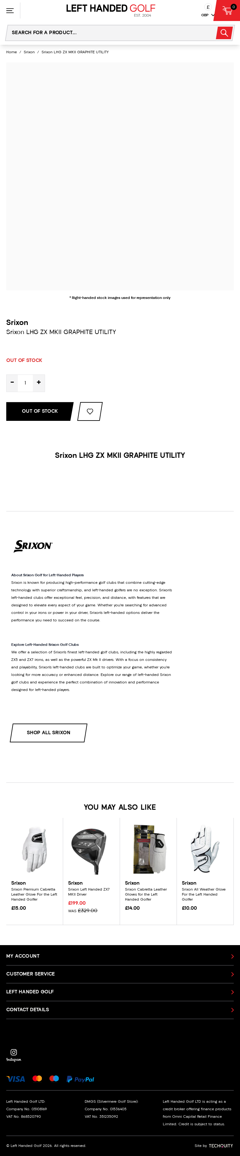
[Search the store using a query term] (106, 32)
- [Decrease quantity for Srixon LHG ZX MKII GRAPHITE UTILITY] (12, 383)
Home (11, 52)
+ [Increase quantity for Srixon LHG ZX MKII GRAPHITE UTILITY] (39, 383)
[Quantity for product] (25, 383)
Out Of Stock (40, 411)
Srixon (29, 52)
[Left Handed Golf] (111, 10)
